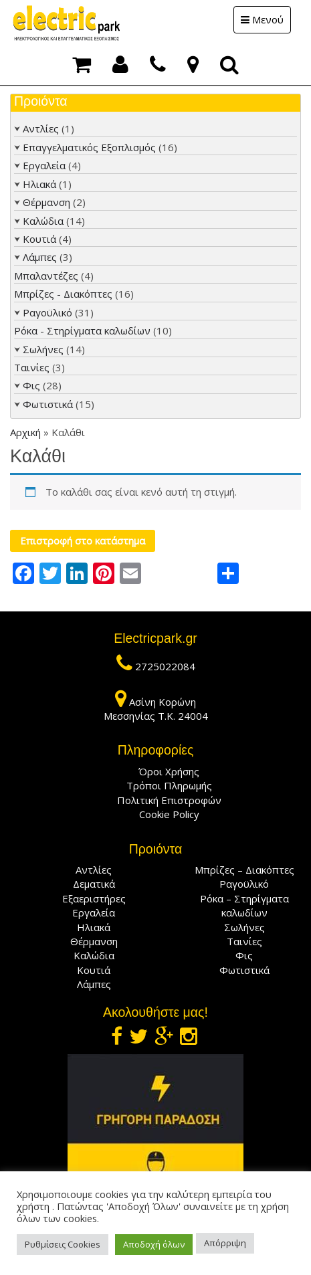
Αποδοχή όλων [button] (154, 1244)
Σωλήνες (43, 349)
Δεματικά (94, 883)
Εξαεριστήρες (94, 898)
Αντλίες (41, 128)
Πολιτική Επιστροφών (169, 800)
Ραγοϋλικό (47, 312)
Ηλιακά (39, 184)
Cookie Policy (169, 814)
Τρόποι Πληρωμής (169, 785)
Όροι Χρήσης (168, 771)
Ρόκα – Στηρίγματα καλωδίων (244, 905)
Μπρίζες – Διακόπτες (244, 869)
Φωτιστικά (48, 404)
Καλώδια (43, 220)
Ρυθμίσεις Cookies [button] (62, 1244)
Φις (31, 385)
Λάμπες (40, 257)
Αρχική (25, 432)
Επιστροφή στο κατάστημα (82, 540)
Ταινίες (31, 367)
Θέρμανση (46, 202)
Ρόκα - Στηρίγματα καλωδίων (82, 330)
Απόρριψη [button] (225, 1243)
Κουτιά (39, 239)
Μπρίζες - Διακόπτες (63, 293)
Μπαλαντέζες (46, 275)
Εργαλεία (44, 165)
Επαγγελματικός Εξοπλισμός (89, 147)
